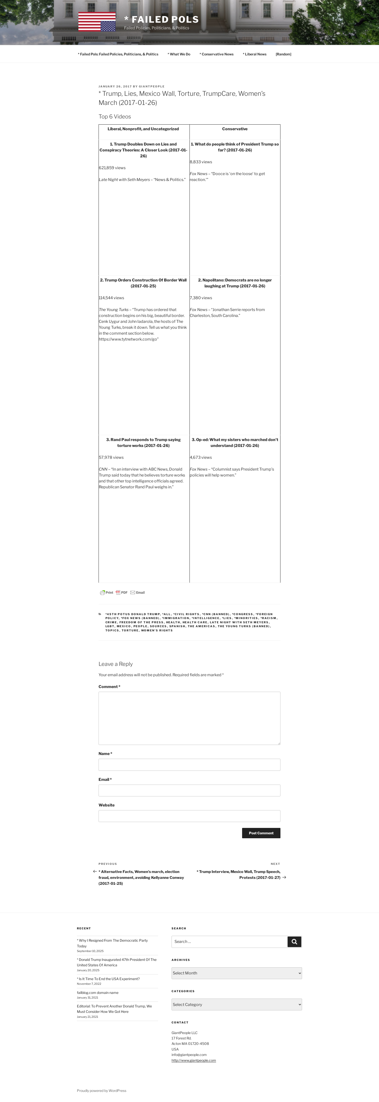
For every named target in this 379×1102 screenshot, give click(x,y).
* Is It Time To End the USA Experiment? (108, 979)
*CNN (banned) (216, 614)
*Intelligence (206, 618)
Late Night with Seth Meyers (239, 622)
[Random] (283, 54)
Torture (130, 630)
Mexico (124, 626)
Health (173, 622)
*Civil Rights (186, 614)
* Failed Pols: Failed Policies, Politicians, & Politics (118, 54)
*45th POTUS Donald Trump (132, 614)
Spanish (177, 626)
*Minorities (246, 618)
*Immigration (176, 618)
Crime (111, 622)
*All (166, 614)
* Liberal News (254, 54)
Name (105, 753)
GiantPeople (152, 86)
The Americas (202, 626)
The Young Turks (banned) (244, 626)
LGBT (110, 626)
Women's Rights (157, 630)
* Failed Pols (161, 19)
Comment (109, 686)
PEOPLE (140, 626)
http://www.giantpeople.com (194, 1060)
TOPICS (112, 630)
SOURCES (158, 626)
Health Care (195, 622)
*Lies (227, 618)
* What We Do (179, 54)
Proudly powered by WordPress (101, 1090)
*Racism (269, 618)
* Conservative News (216, 54)
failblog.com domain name (97, 992)
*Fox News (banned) (140, 618)
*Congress (242, 614)
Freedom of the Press (141, 622)
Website (107, 805)
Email (105, 779)
